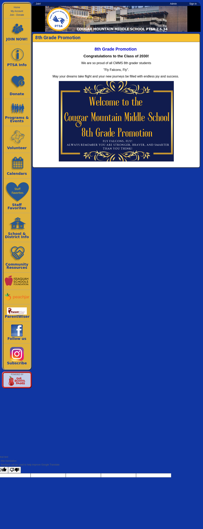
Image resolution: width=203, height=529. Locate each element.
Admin (173, 3)
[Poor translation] (14, 470)
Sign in (193, 3)
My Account (17, 11)
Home (17, 7)
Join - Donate (17, 15)
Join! (38, 3)
